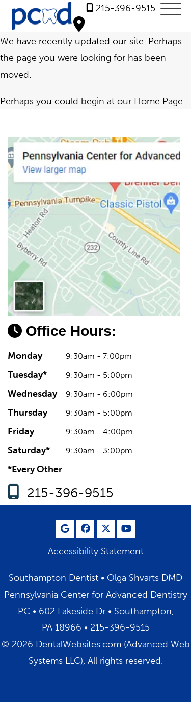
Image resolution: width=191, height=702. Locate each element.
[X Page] (106, 529)
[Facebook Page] (85, 529)
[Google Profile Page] (65, 529)
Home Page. (159, 101)
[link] (120, 8)
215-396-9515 (70, 493)
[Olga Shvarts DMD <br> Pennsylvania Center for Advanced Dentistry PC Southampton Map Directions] (79, 24)
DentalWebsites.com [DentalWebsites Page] (78, 644)
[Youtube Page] (126, 529)
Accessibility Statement (96, 551)
